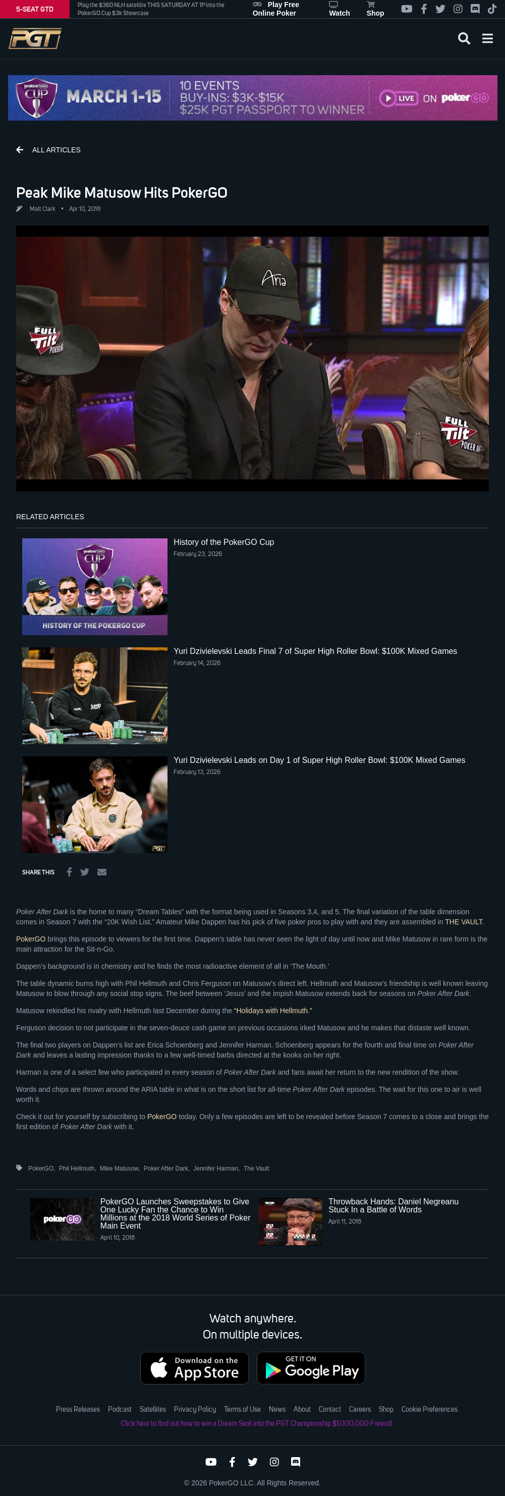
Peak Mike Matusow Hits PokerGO (122, 192)
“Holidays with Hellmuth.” (273, 1011)
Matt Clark (42, 209)
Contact (330, 1409)
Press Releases (78, 1409)
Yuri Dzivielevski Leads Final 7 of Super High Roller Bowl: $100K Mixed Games (315, 651)
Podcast (120, 1409)
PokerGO (30, 939)
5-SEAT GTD (34, 9)
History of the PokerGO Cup (224, 542)
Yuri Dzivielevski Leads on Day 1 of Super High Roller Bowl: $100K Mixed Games (319, 760)
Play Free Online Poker (276, 9)
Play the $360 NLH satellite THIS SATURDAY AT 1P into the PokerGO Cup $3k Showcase (151, 9)
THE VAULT (463, 922)
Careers (360, 1409)
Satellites (153, 1409)
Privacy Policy (195, 1409)
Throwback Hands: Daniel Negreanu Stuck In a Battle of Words (393, 1205)
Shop (375, 9)
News (277, 1409)
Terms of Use (242, 1409)
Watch (339, 9)
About (302, 1409)
